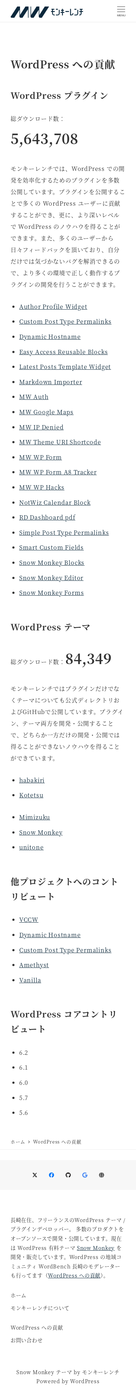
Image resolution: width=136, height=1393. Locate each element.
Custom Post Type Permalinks (65, 321)
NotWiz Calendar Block (55, 502)
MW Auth (34, 397)
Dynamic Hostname (50, 336)
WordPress (84, 1381)
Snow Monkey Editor (51, 578)
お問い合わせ (27, 1340)
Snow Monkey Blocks (52, 562)
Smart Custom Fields (51, 547)
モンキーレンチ (101, 1372)
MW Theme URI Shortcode (60, 442)
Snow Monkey (41, 832)
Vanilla (30, 980)
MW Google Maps (46, 412)
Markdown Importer (50, 382)
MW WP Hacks (42, 487)
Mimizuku (34, 817)
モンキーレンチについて (40, 1308)
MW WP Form (40, 457)
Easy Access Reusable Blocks (63, 352)
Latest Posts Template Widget (65, 366)
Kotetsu (31, 795)
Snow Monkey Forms (51, 592)
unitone (31, 847)
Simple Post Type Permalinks (64, 532)
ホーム (18, 1295)
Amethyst (34, 965)
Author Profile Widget (53, 306)
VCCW (28, 919)
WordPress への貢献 (74, 1275)
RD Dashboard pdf (47, 517)
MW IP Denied (41, 427)
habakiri (32, 780)
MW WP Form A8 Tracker (58, 472)
